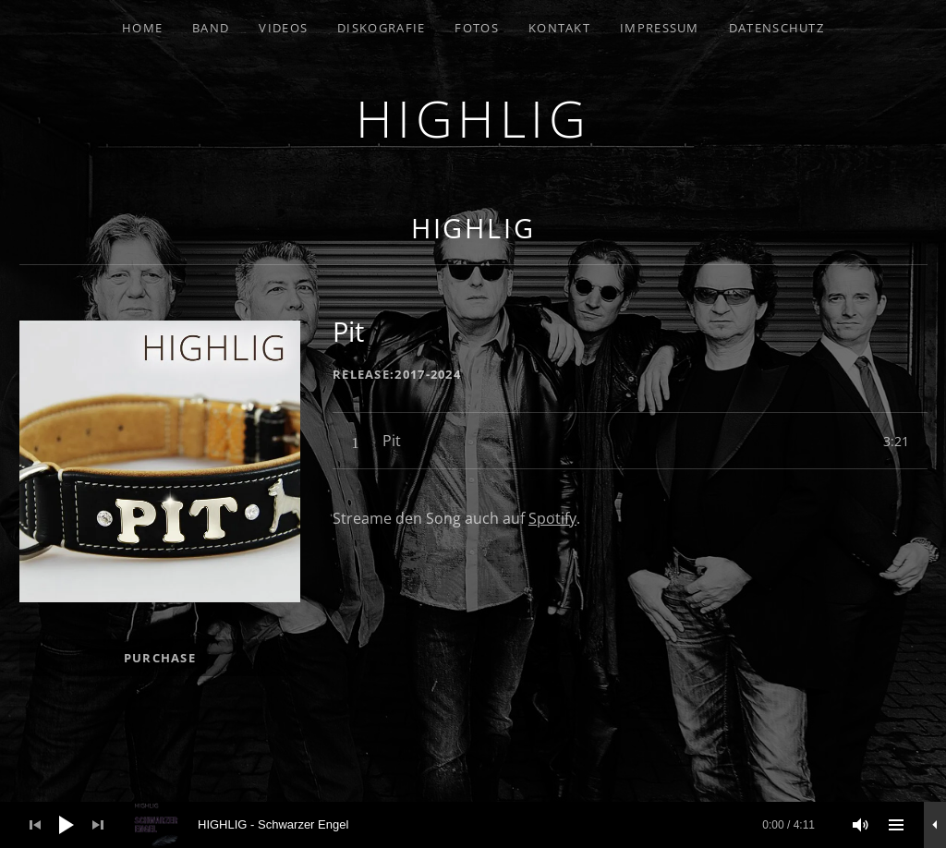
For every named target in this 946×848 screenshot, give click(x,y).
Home (142, 27)
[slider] (483, 825)
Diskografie (381, 27)
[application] (473, 825)
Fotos (477, 27)
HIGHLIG (473, 117)
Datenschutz (776, 27)
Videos (283, 27)
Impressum (659, 27)
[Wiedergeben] (66, 825)
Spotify (552, 518)
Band (210, 27)
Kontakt (559, 27)
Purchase (160, 657)
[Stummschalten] (861, 825)
